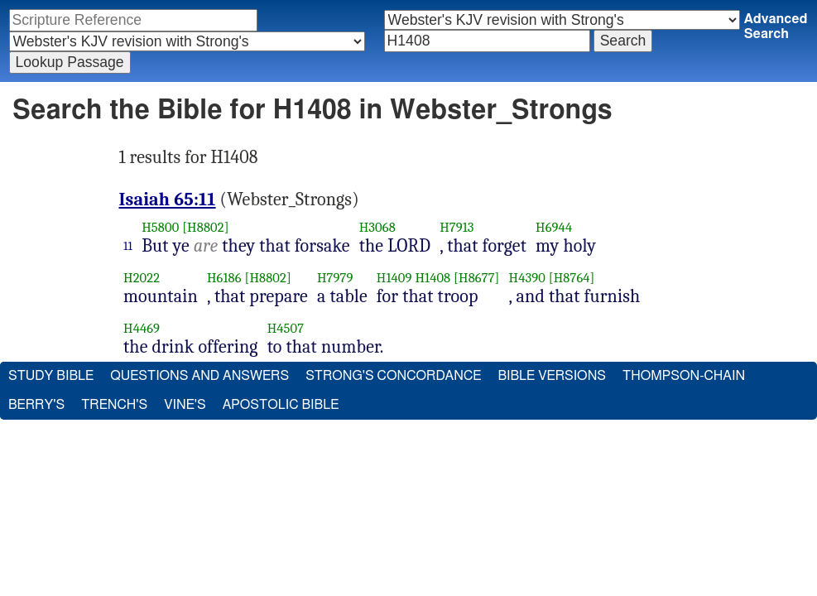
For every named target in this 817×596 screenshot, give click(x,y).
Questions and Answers (199, 375)
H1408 (432, 278)
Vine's (184, 404)
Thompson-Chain (683, 375)
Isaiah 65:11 (167, 199)
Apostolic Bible (281, 404)
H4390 (527, 278)
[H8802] (205, 227)
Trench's (114, 404)
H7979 (335, 278)
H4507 (286, 328)
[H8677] (476, 278)
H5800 (160, 227)
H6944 (554, 227)
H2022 (141, 278)
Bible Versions (551, 375)
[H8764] (572, 278)
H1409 (394, 278)
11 (127, 245)
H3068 (377, 227)
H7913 (457, 227)
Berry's (36, 404)
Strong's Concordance (393, 375)
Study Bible (51, 375)
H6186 (224, 278)
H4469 (141, 328)
